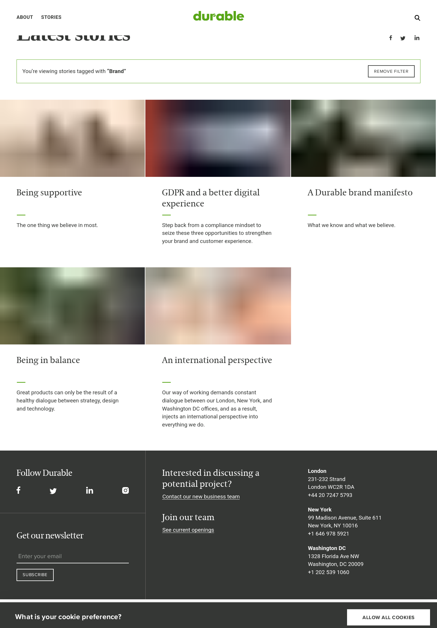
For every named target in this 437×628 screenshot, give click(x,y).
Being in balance (48, 360)
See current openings (188, 530)
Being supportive (49, 192)
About (25, 17)
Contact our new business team (201, 496)
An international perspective (217, 360)
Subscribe (35, 574)
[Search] (417, 19)
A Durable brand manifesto (360, 192)
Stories (51, 17)
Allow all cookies (388, 594)
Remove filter (391, 71)
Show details (28, 615)
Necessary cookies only (388, 612)
